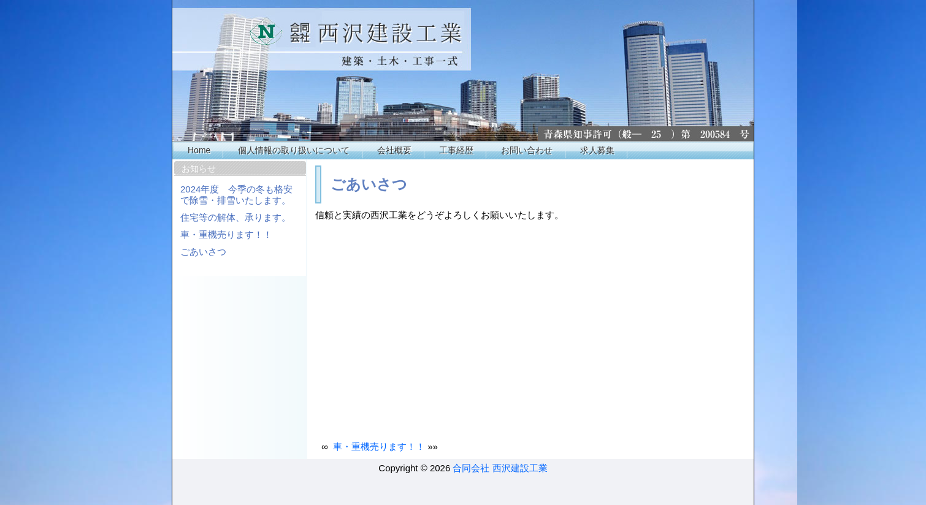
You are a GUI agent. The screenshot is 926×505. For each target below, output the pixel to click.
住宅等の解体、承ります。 (235, 217)
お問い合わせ (527, 150)
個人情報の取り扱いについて (294, 150)
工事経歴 (456, 150)
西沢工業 (463, 70)
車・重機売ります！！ (226, 234)
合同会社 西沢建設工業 (500, 468)
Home (199, 150)
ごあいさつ (203, 251)
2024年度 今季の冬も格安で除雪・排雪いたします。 (236, 194)
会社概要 (394, 150)
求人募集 (597, 150)
